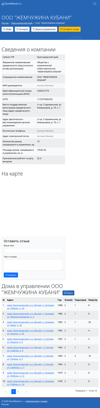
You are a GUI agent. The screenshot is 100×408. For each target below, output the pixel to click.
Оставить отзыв (69, 29)
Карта (68, 292)
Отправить (10, 275)
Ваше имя (9, 245)
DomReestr (11, 3)
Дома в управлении (44, 29)
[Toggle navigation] (94, 3)
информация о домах (36, 401)
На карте (22, 29)
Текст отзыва (10, 256)
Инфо (7, 29)
